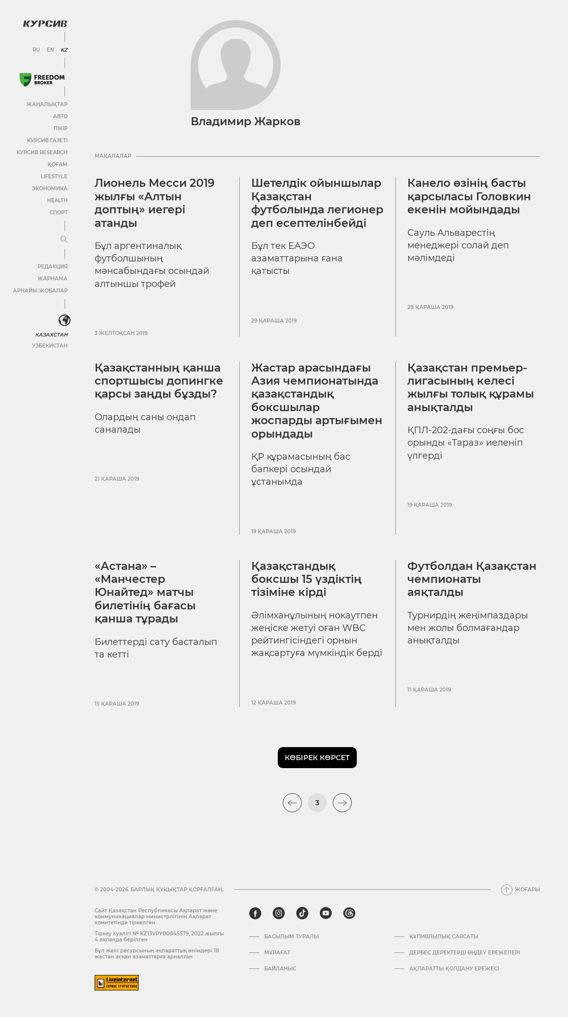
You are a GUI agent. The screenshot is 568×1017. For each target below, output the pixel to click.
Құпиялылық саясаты (443, 937)
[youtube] (326, 913)
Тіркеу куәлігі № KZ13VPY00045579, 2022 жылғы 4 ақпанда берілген (159, 936)
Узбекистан (50, 346)
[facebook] (255, 913)
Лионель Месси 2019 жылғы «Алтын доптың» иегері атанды (155, 202)
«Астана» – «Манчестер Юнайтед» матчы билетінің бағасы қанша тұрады (145, 592)
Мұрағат (277, 953)
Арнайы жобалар (40, 290)
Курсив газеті (47, 140)
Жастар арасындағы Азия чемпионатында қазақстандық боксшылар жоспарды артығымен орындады (316, 401)
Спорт (59, 212)
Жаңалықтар (47, 104)
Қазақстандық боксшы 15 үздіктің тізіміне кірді (306, 579)
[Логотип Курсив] (45, 23)
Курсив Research (42, 152)
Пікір (61, 128)
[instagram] (279, 913)
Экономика (50, 188)
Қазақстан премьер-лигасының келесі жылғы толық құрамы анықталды (470, 387)
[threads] (349, 913)
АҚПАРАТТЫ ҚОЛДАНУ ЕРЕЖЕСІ (454, 969)
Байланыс (280, 969)
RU (36, 50)
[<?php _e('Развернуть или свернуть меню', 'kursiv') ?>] (65, 320)
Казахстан (51, 334)
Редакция (53, 266)
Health (57, 200)
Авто (60, 116)
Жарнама (53, 278)
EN (50, 50)
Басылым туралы (291, 937)
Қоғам (58, 164)
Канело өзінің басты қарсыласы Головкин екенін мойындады (469, 196)
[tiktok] (302, 913)
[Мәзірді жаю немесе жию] (64, 240)
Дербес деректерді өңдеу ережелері (464, 953)
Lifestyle (54, 176)
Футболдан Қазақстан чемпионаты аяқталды (471, 579)
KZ (64, 50)
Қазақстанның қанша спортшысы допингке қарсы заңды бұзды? (159, 381)
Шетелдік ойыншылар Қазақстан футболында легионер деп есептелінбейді (317, 202)
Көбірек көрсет (317, 757)
